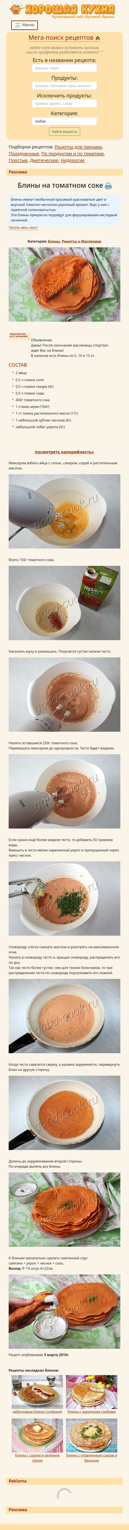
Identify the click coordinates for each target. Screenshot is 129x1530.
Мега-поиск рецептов (65, 37)
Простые (18, 160)
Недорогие (73, 160)
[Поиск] (64, 68)
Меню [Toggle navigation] (25, 25)
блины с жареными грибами (92, 1411)
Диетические (44, 160)
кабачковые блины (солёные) (37, 1411)
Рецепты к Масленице (82, 241)
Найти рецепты (64, 131)
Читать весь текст (23, 227)
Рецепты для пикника (78, 147)
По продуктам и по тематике (72, 153)
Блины (54, 241)
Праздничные (24, 153)
